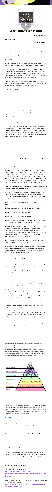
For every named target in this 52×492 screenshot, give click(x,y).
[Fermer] (2, 2)
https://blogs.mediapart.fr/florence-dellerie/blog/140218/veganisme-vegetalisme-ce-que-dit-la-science (25, 473)
